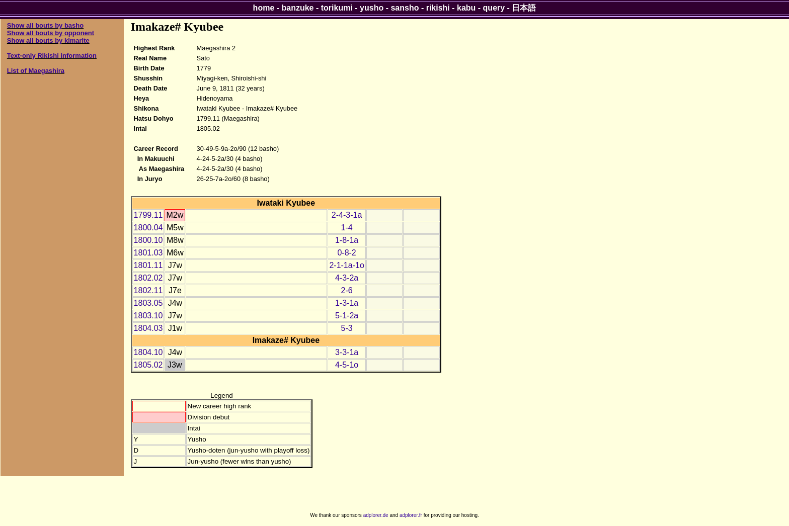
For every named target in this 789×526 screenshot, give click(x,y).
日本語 (524, 8)
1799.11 (148, 215)
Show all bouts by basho (45, 25)
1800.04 (148, 227)
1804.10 (148, 352)
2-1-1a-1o (346, 265)
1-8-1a (346, 240)
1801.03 (148, 252)
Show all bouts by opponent (50, 33)
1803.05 (148, 303)
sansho (404, 8)
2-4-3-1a (347, 215)
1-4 (347, 227)
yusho (371, 8)
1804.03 (148, 328)
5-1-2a (346, 315)
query (494, 8)
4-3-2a (346, 278)
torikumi (337, 8)
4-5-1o (346, 365)
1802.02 (148, 278)
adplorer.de (375, 515)
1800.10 (148, 240)
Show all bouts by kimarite (48, 40)
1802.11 (148, 290)
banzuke (298, 8)
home (264, 8)
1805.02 (148, 365)
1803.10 (148, 315)
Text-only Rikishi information (52, 55)
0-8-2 (346, 252)
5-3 (347, 328)
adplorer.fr (411, 515)
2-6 (347, 290)
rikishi (438, 8)
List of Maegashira (35, 70)
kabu (466, 8)
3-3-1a (346, 352)
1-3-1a (346, 303)
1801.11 (148, 265)
